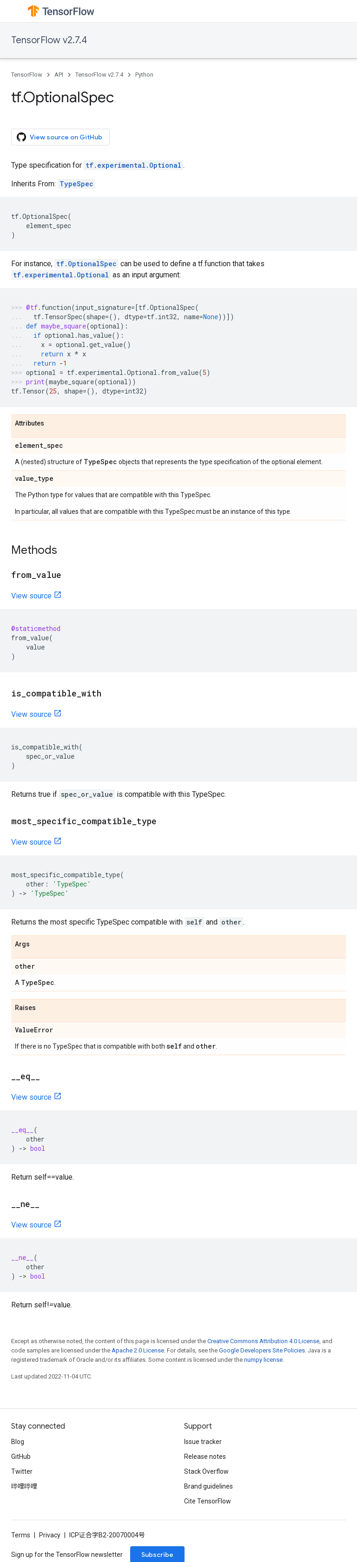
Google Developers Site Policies (262, 1350)
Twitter (22, 1471)
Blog (17, 1441)
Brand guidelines (208, 1486)
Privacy (49, 1535)
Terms (20, 1535)
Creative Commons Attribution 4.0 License (263, 1341)
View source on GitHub (59, 137)
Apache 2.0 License (138, 1350)
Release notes (205, 1456)
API (58, 74)
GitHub (21, 1456)
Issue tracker (203, 1441)
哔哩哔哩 (24, 1486)
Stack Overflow (206, 1471)
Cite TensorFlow (207, 1501)
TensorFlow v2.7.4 (49, 40)
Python (144, 74)
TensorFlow (26, 74)
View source (31, 595)
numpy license (263, 1359)
